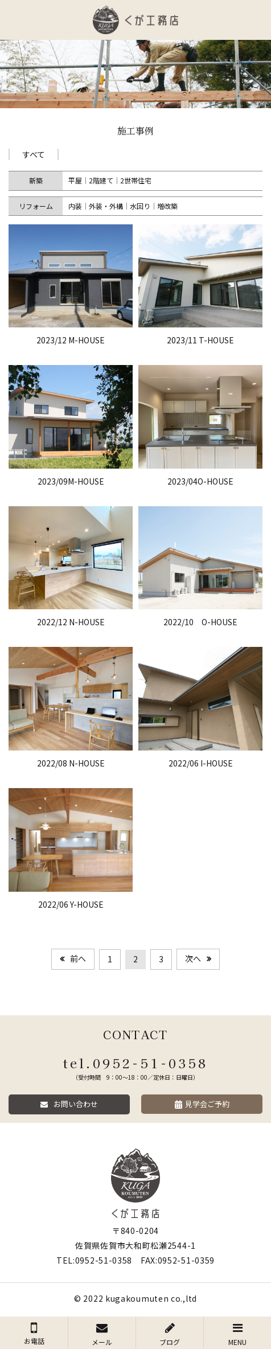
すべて (33, 154)
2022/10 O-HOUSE (200, 622)
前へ (78, 958)
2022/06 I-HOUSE (201, 763)
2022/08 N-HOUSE (71, 763)
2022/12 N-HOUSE (71, 622)
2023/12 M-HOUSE (70, 340)
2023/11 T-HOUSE (200, 340)
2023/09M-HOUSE (71, 481)
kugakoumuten (137, 1298)
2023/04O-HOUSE (200, 481)
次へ (193, 958)
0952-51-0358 (150, 1062)
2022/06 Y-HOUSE (71, 904)
